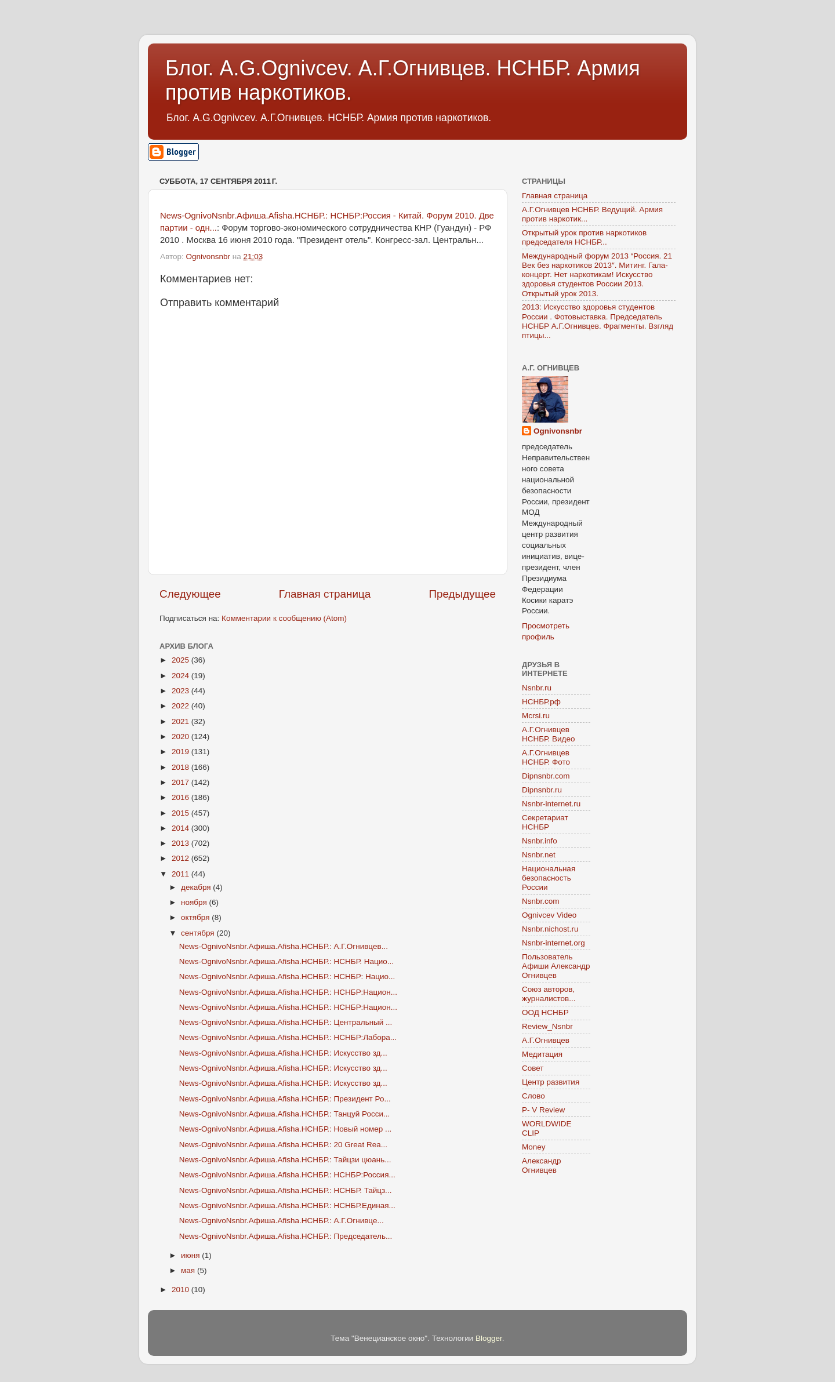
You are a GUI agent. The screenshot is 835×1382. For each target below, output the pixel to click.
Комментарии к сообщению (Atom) (284, 618)
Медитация (542, 1054)
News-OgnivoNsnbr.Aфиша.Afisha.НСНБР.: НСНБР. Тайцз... (285, 1190)
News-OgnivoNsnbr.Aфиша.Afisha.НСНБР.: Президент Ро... (285, 1098)
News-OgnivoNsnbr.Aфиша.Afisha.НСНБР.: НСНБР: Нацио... (287, 976)
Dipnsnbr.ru (542, 789)
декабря (197, 887)
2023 (181, 690)
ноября (195, 902)
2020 (181, 736)
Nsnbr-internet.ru (551, 803)
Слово (533, 1096)
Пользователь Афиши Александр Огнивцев (556, 966)
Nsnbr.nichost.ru (550, 929)
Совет (533, 1068)
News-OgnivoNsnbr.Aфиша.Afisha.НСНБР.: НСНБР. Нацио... (286, 961)
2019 (181, 751)
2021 (181, 721)
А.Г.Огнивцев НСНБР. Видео (548, 734)
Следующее (190, 594)
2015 (181, 813)
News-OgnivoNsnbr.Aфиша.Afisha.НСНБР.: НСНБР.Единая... (287, 1205)
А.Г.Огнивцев (545, 1040)
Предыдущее (462, 594)
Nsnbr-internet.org (553, 943)
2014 (181, 828)
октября (196, 917)
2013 (181, 843)
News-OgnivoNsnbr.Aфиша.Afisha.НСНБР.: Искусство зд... (283, 1053)
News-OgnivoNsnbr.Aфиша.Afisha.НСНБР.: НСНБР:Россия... (287, 1174)
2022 (181, 705)
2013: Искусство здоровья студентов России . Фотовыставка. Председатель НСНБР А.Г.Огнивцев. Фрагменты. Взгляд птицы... (597, 321)
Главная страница (325, 594)
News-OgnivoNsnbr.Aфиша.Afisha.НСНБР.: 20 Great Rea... (283, 1144)
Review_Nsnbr (547, 1026)
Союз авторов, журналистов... (548, 994)
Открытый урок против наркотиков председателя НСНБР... (584, 237)
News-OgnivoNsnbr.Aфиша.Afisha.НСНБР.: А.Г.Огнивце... (281, 1220)
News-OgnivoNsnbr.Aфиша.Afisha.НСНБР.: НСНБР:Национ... (288, 992)
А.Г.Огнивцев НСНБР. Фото (546, 757)
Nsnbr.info (539, 841)
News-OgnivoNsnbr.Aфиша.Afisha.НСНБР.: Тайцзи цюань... (285, 1159)
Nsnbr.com (541, 901)
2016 (181, 797)
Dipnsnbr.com (546, 776)
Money (534, 1147)
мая (189, 1270)
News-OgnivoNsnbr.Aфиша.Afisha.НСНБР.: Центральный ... (286, 1022)
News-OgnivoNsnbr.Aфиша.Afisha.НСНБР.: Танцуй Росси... (284, 1114)
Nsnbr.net (539, 854)
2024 (181, 675)
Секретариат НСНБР (545, 822)
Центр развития (550, 1082)
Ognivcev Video (549, 915)
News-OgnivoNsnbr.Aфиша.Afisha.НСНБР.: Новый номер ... (285, 1129)
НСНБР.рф (541, 701)
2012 (181, 858)
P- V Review (543, 1109)
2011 (181, 874)
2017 (181, 782)
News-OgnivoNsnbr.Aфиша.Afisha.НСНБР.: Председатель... (285, 1236)
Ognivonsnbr (557, 431)
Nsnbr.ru (536, 687)
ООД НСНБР (545, 1012)
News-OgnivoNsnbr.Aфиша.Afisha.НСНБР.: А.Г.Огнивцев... (283, 946)
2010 (181, 1289)
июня (191, 1255)
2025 (181, 660)
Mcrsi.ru (536, 715)
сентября (198, 933)
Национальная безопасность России (548, 878)
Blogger (488, 1338)
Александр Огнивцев (541, 1165)
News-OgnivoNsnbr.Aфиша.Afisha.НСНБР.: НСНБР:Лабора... (288, 1037)
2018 (181, 767)
